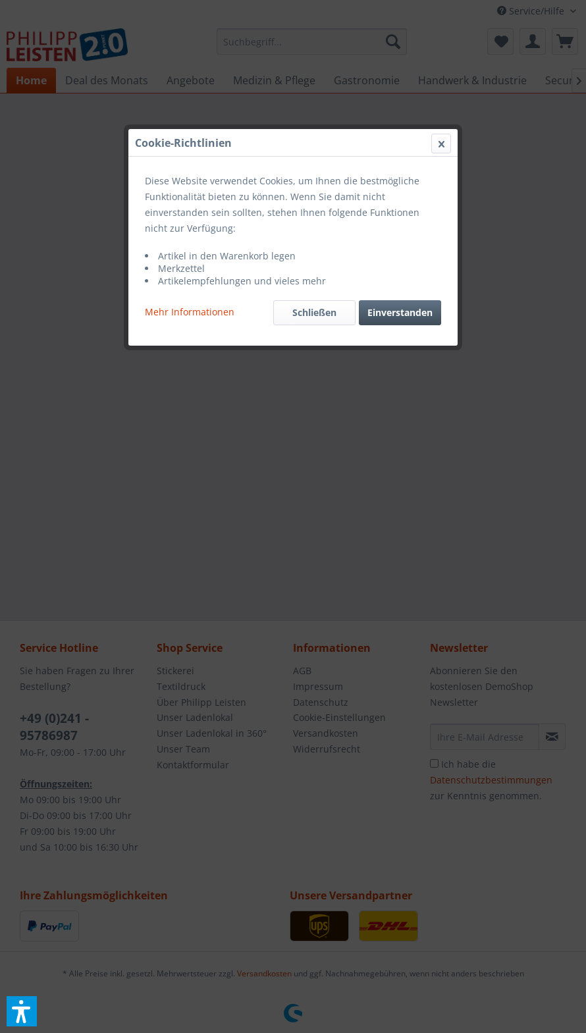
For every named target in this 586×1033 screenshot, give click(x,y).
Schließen (314, 312)
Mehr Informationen (189, 311)
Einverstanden (400, 312)
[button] (22, 1011)
